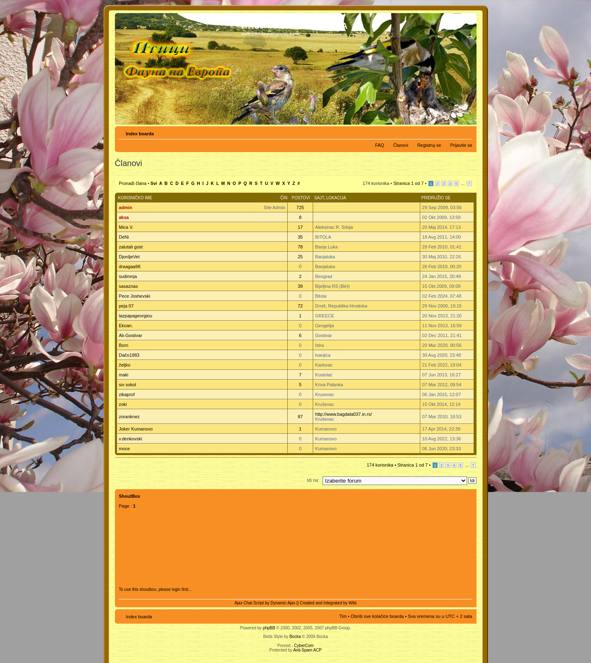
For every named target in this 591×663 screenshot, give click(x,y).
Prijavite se (461, 145)
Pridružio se (436, 198)
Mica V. (126, 227)
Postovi (301, 198)
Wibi (352, 603)
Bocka (295, 636)
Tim (343, 616)
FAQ (379, 145)
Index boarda (140, 133)
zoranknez (129, 416)
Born (123, 345)
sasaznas (128, 286)
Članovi (400, 145)
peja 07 (126, 305)
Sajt (319, 198)
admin (125, 207)
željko (125, 364)
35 (300, 237)
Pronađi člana (133, 183)
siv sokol (127, 384)
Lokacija (336, 198)
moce (124, 448)
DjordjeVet (129, 256)
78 (300, 246)
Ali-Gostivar (130, 335)
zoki (123, 404)
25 (300, 256)
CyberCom (304, 645)
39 (300, 286)
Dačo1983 (129, 355)
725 (300, 207)
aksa (124, 217)
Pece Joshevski (134, 296)
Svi (154, 183)
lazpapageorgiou (135, 315)
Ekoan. (126, 325)
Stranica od (408, 183)
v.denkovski (130, 438)
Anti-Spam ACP (307, 650)
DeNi (124, 237)
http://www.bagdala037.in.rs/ (343, 414)
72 (300, 305)
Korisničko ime (135, 198)
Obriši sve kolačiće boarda (377, 616)
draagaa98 (130, 266)
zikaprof (127, 394)
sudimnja (128, 276)
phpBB (269, 628)
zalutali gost (131, 246)
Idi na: (313, 480)
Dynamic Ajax (283, 603)
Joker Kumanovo (136, 428)
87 (300, 416)
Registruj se (429, 145)
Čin (283, 198)
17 (300, 227)
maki (123, 374)
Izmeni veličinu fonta (466, 132)
